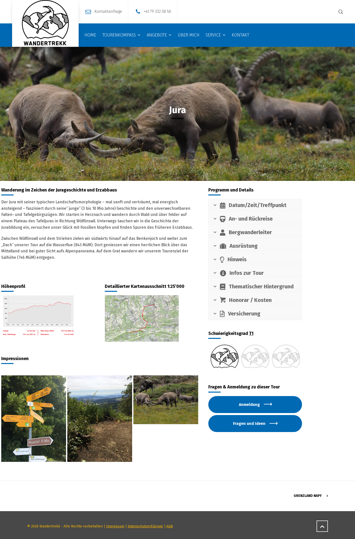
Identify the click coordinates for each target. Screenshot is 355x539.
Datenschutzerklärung (145, 526)
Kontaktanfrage (108, 11)
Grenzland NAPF (308, 496)
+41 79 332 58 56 (157, 11)
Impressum (115, 526)
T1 (251, 333)
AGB (169, 526)
